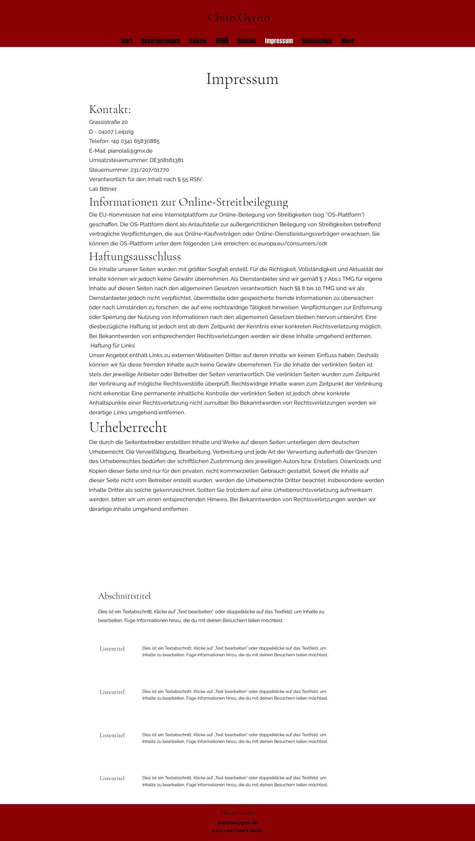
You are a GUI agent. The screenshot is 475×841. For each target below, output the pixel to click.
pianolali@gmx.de (130, 150)
